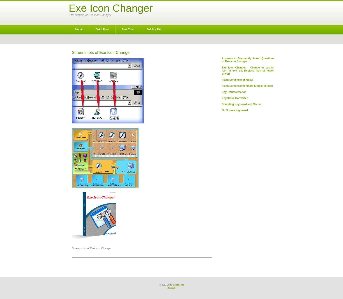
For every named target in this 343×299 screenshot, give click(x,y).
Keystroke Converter (235, 98)
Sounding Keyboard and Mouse (241, 104)
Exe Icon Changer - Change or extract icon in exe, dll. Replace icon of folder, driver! (248, 70)
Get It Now (102, 29)
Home (78, 29)
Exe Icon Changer (111, 8)
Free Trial (127, 29)
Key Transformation (234, 92)
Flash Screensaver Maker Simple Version (247, 85)
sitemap (171, 287)
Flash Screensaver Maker (237, 79)
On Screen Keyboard (235, 110)
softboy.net (178, 285)
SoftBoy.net (154, 29)
